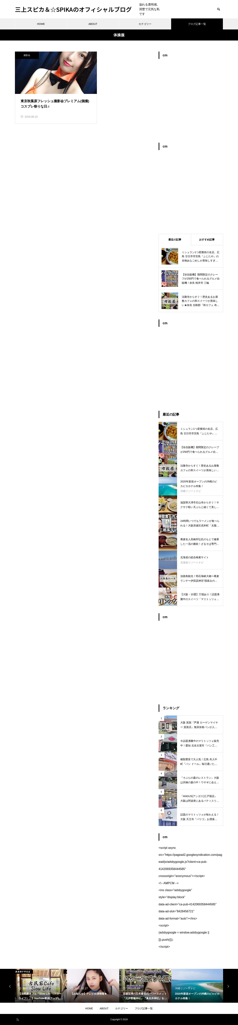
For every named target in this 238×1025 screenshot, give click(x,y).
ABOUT (92, 23)
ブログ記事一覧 (197, 23)
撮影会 (27, 55)
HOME (41, 23)
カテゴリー (145, 23)
